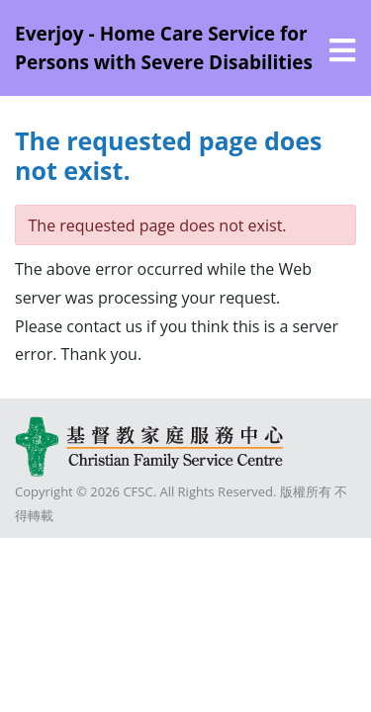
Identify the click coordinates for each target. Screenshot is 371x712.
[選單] (342, 50)
